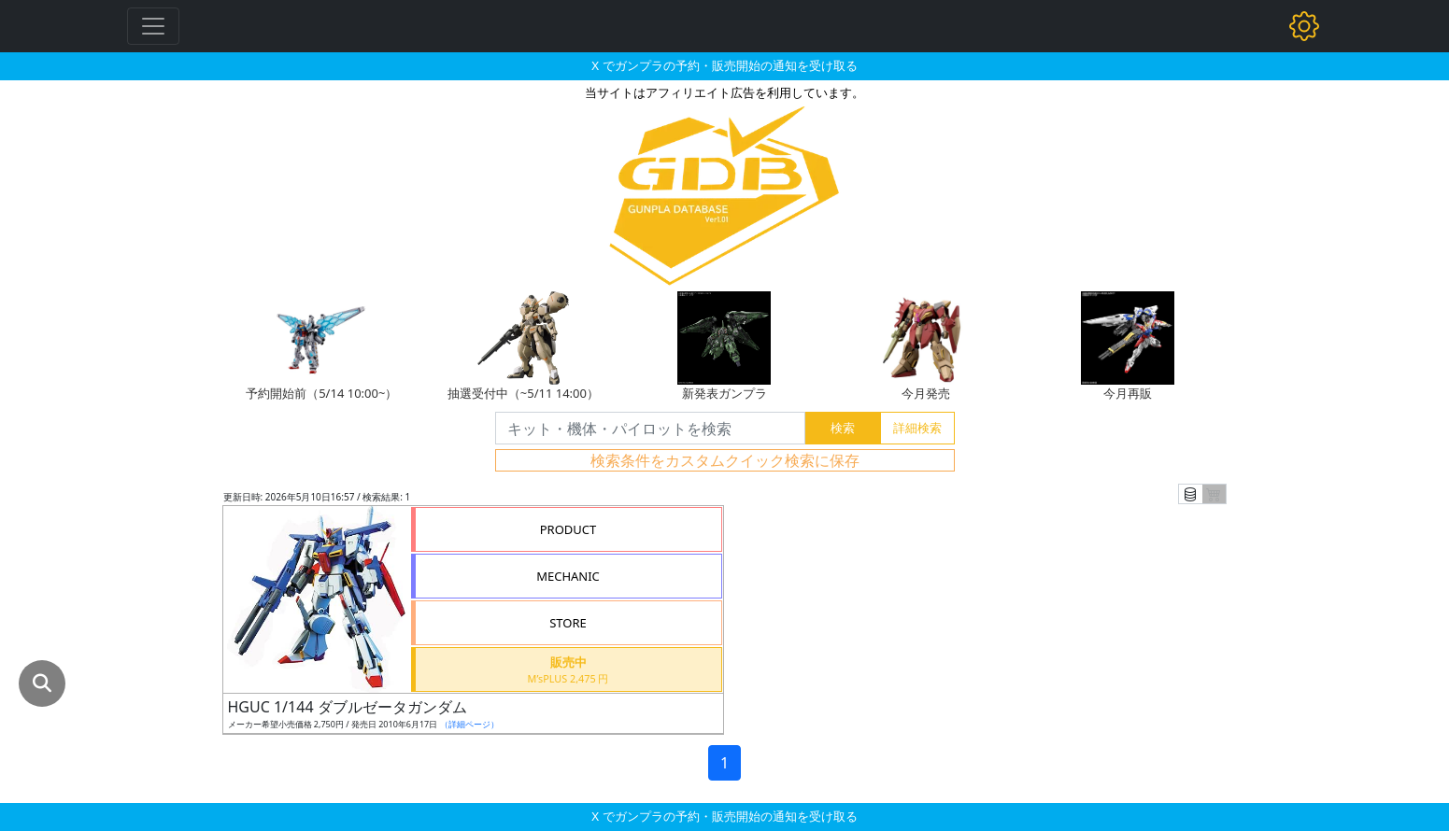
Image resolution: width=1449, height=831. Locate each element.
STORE (568, 622)
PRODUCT (568, 529)
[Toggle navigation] (153, 26)
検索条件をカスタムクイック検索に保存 (724, 460)
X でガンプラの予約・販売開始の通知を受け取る (724, 65)
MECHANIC (568, 576)
